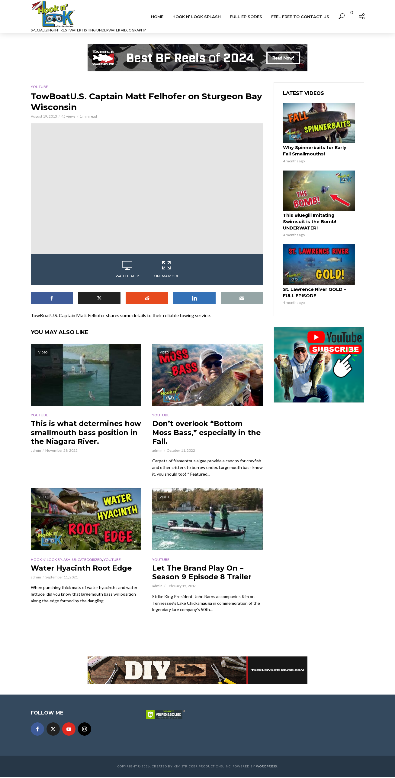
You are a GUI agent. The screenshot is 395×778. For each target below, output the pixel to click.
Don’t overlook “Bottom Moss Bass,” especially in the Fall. (207, 432)
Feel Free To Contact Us (300, 16)
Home (157, 16)
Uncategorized (87, 560)
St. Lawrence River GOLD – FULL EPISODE (313, 291)
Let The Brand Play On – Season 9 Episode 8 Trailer (203, 573)
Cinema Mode (166, 269)
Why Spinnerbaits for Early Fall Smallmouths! (318, 150)
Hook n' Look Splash (50, 560)
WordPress (266, 767)
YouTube (39, 86)
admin (36, 460)
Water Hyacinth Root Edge (82, 568)
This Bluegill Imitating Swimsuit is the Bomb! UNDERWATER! (308, 221)
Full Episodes (246, 16)
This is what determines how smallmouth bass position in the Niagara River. (77, 437)
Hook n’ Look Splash (196, 16)
